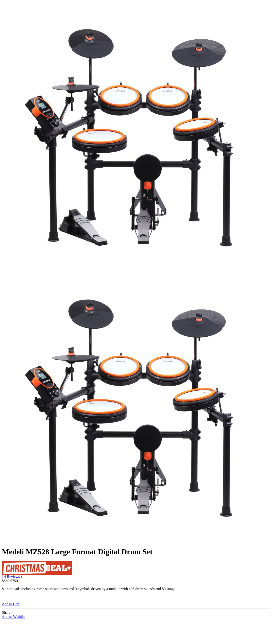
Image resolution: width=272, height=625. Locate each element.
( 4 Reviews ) (12, 577)
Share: (6, 612)
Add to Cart (11, 604)
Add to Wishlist (13, 617)
